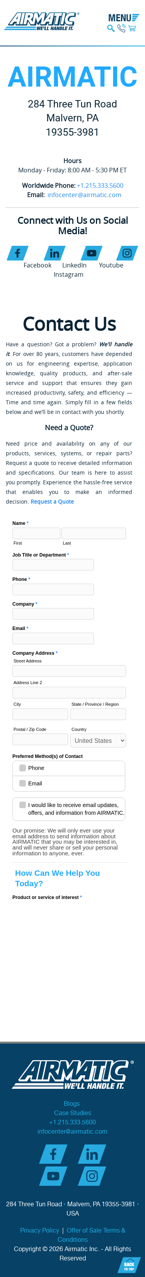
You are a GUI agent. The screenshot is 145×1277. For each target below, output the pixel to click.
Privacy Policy (39, 1231)
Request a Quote (52, 501)
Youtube (111, 265)
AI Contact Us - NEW (69, 706)
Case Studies (72, 1113)
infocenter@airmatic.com (84, 195)
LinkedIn (74, 265)
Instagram (69, 274)
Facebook (37, 265)
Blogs (72, 1104)
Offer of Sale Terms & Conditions (91, 1235)
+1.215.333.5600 (100, 185)
